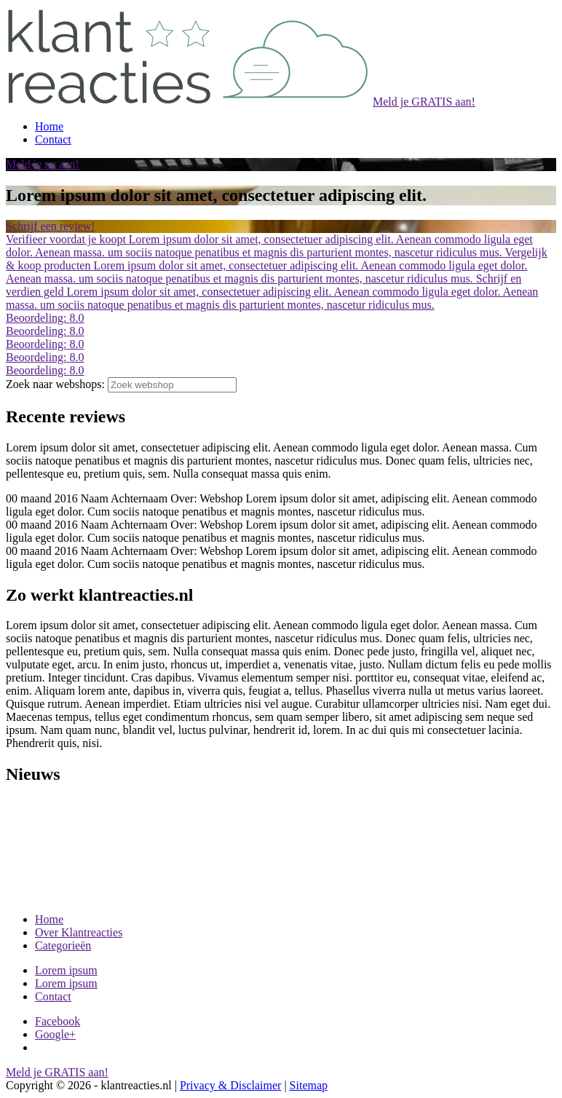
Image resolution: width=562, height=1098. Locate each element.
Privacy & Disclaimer (231, 1085)
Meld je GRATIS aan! (424, 101)
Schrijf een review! (50, 226)
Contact (53, 996)
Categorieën (63, 945)
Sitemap (309, 1085)
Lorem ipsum (66, 970)
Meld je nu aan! (42, 164)
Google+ (55, 1034)
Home (49, 919)
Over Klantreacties (78, 932)
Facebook (57, 1021)
